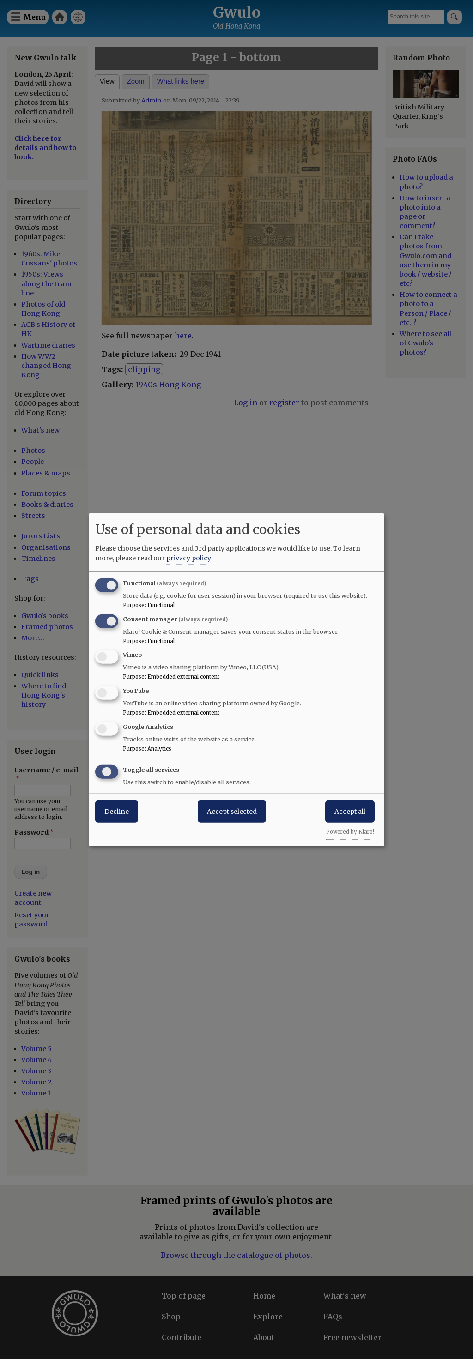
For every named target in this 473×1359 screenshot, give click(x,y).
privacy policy (188, 557)
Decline (116, 811)
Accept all (349, 811)
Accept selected (232, 811)
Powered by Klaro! (350, 831)
